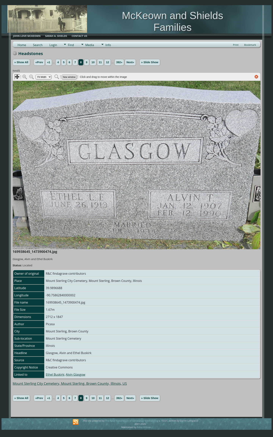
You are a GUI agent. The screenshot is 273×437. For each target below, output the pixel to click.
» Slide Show (149, 62)
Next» (130, 62)
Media (89, 45)
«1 (48, 62)
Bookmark (250, 45)
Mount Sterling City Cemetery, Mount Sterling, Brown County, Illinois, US (70, 383)
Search (38, 45)
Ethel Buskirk (55, 374)
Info (108, 45)
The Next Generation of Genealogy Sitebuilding (131, 420)
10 (92, 62)
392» (119, 62)
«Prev (39, 62)
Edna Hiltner (144, 427)
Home (22, 45)
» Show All (21, 62)
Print (235, 45)
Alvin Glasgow (75, 374)
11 (100, 62)
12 (107, 62)
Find (71, 45)
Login (53, 45)
